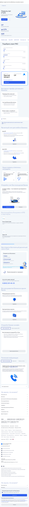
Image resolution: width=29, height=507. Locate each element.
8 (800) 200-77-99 (5, 422)
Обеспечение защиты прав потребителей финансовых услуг (8, 473)
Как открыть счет (23, 39)
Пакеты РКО (11, 39)
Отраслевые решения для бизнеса (14, 407)
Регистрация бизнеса (14, 401)
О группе (6, 430)
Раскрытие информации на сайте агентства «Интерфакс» (8, 472)
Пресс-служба (11, 431)
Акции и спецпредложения (17, 430)
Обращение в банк (18, 427)
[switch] (7, 439)
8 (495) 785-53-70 (20, 419)
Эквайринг (14, 405)
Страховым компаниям (5, 433)
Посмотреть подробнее (8, 79)
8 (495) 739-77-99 (14, 422)
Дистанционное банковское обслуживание (14, 398)
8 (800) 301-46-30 (11, 419)
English (12, 439)
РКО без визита (3, 435)
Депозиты (14, 396)
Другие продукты (14, 413)
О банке (2, 430)
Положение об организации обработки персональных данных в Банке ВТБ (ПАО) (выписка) (13, 476)
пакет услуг (6, 260)
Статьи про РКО (12, 433)
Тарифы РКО (23, 433)
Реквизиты (10, 430)
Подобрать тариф (4, 39)
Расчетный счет (14, 394)
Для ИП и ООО (16, 39)
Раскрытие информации (18, 431)
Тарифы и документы (4, 431)
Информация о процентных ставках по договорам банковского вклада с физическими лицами (13, 469)
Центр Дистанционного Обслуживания (7, 427)
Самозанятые (17, 435)
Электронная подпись (14, 403)
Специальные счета (14, 411)
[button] (14, 386)
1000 (2, 419)
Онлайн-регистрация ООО (8, 150)
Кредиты (14, 409)
